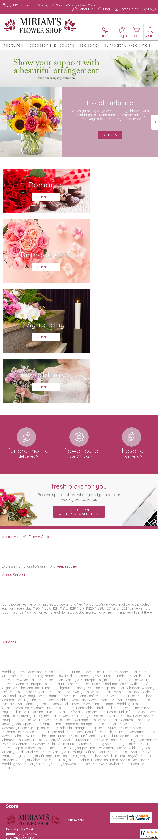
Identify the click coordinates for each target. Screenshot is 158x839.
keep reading (66, 446)
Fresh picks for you (79, 372)
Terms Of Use (15, 837)
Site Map (92, 837)
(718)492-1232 (20, 5)
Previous (3, 122)
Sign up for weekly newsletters (79, 392)
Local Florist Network (67, 837)
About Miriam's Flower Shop (26, 416)
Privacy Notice (38, 837)
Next (154, 122)
